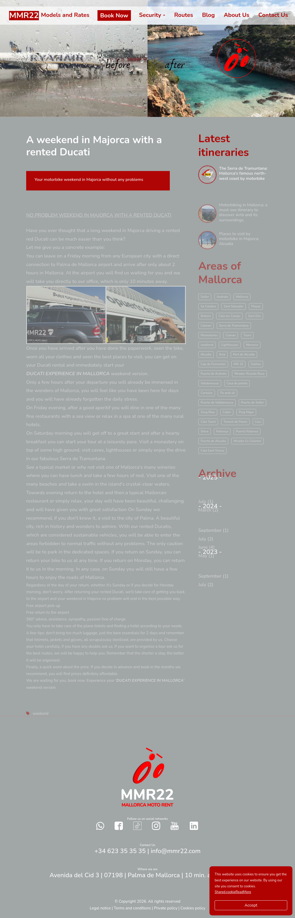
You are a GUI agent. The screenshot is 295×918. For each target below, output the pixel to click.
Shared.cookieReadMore (233, 892)
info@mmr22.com (175, 851)
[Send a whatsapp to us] (100, 825)
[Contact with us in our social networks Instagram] (156, 825)
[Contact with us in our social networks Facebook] (119, 825)
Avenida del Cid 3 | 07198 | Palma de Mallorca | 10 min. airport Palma (147, 875)
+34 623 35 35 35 (120, 851)
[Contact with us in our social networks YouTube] (175, 825)
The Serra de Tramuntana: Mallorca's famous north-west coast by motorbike (243, 176)
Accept (250, 905)
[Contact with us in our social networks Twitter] (194, 826)
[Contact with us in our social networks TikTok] (137, 825)
